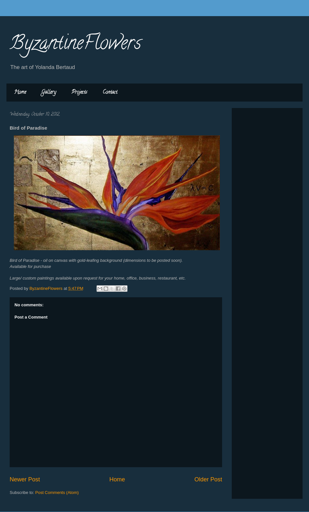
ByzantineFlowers (75, 45)
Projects (79, 92)
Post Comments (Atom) (57, 492)
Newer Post (25, 479)
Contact (110, 92)
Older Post (208, 479)
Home (20, 92)
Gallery (49, 92)
